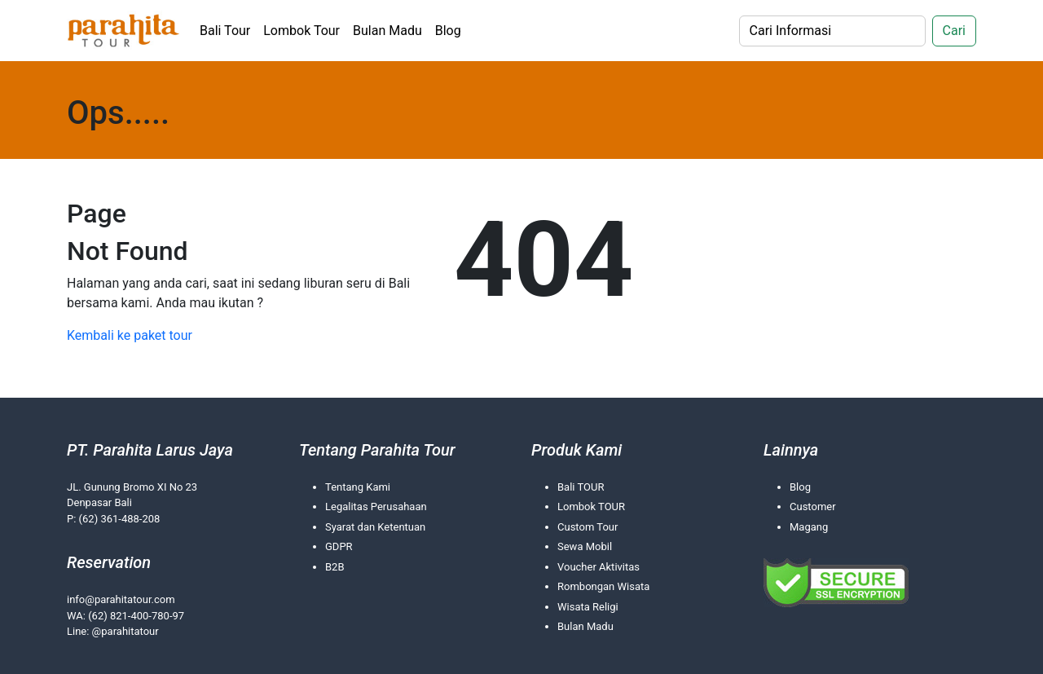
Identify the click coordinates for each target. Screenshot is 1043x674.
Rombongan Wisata (603, 586)
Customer (813, 506)
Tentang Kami (357, 487)
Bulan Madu (387, 30)
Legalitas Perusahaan (376, 506)
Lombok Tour (301, 30)
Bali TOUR (580, 487)
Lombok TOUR (591, 506)
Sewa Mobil (584, 546)
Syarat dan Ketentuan (375, 527)
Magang (809, 527)
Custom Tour (587, 527)
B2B (335, 567)
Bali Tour (225, 30)
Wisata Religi (587, 607)
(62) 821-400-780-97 (136, 616)
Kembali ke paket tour (129, 335)
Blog (448, 30)
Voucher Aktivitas (598, 567)
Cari (954, 30)
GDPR (339, 546)
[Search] (832, 30)
